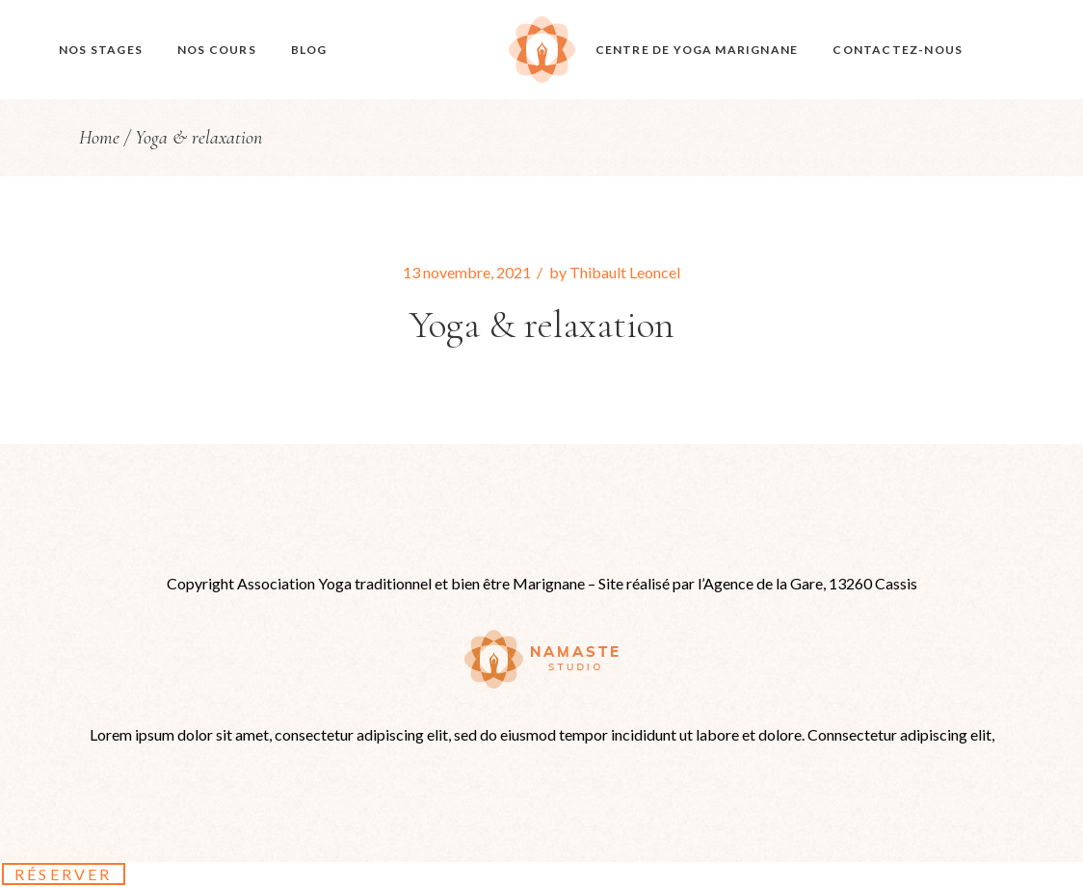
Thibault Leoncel (624, 272)
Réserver (63, 874)
